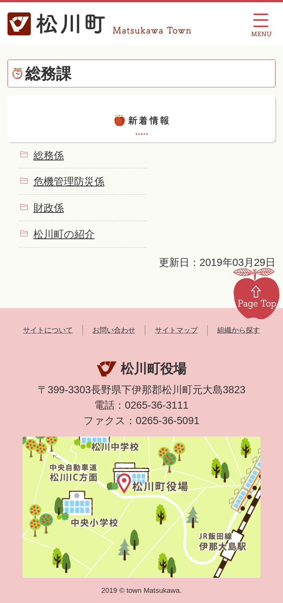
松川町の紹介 (64, 234)
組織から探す (238, 330)
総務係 (48, 155)
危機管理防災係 (68, 181)
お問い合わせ (113, 330)
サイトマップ (176, 330)
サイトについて (48, 330)
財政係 (48, 208)
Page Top (256, 293)
